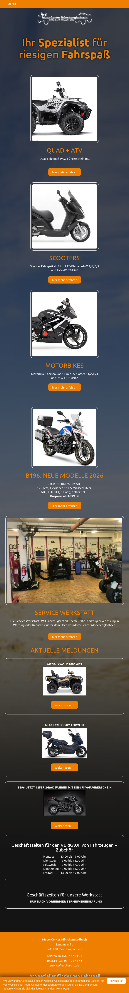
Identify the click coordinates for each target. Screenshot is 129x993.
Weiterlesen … (66, 706)
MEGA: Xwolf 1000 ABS (64, 664)
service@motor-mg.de (64, 965)
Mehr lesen (62, 988)
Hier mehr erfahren (64, 505)
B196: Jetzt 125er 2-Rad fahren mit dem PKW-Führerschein (65, 787)
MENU (11, 4)
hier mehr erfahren (64, 172)
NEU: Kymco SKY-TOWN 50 (64, 725)
